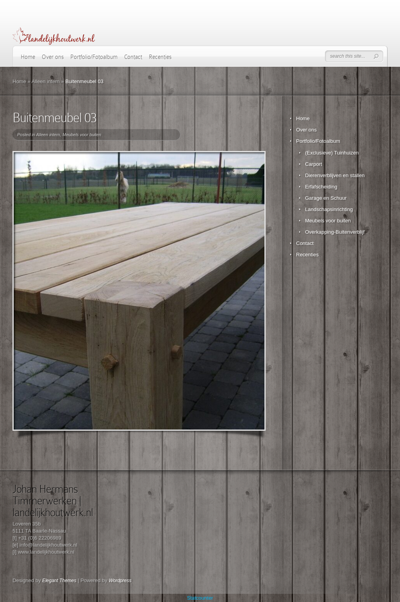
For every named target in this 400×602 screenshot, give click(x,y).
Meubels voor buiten (81, 134)
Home (28, 57)
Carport (313, 164)
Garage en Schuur (325, 198)
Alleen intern (45, 81)
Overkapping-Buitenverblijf (334, 232)
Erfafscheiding (321, 187)
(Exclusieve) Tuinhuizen (332, 153)
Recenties (160, 57)
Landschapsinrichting (329, 209)
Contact (133, 57)
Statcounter (200, 598)
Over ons (53, 57)
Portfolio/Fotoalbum (94, 57)
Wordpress (120, 580)
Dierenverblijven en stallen (334, 175)
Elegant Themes (59, 580)
